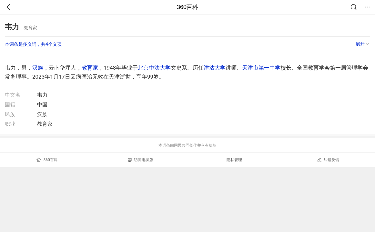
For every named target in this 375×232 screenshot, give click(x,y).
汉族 (37, 67)
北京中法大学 (154, 67)
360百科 (187, 7)
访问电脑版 (140, 160)
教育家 (90, 67)
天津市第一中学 (261, 67)
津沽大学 (215, 67)
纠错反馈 (328, 159)
